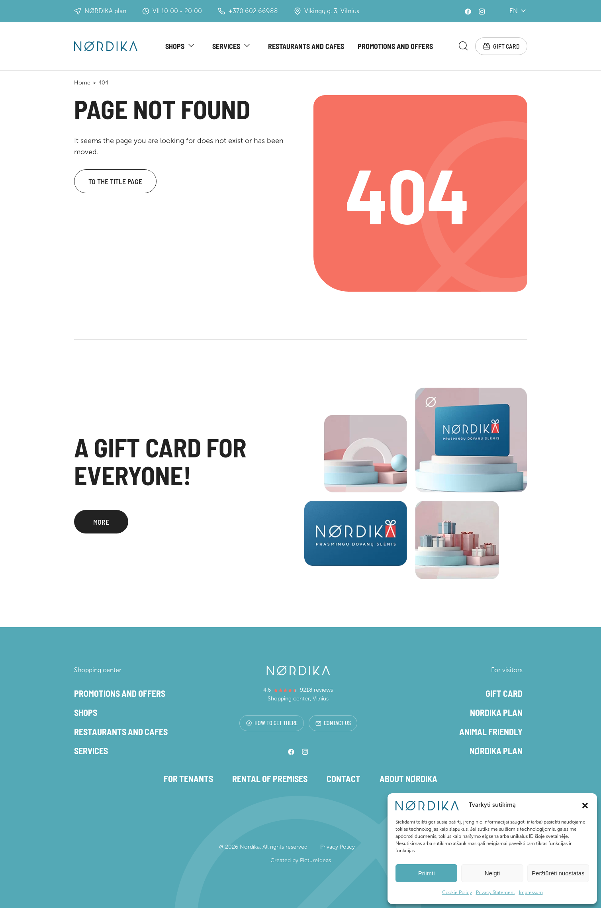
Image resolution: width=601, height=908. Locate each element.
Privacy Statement (495, 892)
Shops (174, 46)
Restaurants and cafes (306, 46)
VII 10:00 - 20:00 (172, 11)
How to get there (272, 723)
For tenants (188, 778)
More (101, 522)
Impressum (531, 892)
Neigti (492, 873)
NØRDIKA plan (100, 11)
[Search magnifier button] (463, 45)
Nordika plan (496, 712)
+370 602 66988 (248, 11)
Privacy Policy (337, 846)
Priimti (426, 873)
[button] (585, 805)
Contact (343, 778)
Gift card (501, 46)
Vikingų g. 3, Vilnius (326, 11)
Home (82, 82)
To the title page (115, 181)
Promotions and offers (395, 46)
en (514, 11)
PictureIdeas (315, 860)
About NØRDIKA (408, 778)
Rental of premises (269, 778)
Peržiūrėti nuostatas (558, 873)
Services (226, 46)
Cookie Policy (457, 892)
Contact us (333, 723)
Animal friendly (491, 731)
